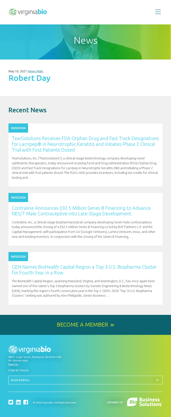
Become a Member (82, 325)
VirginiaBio (27, 13)
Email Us (13, 364)
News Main (35, 71)
